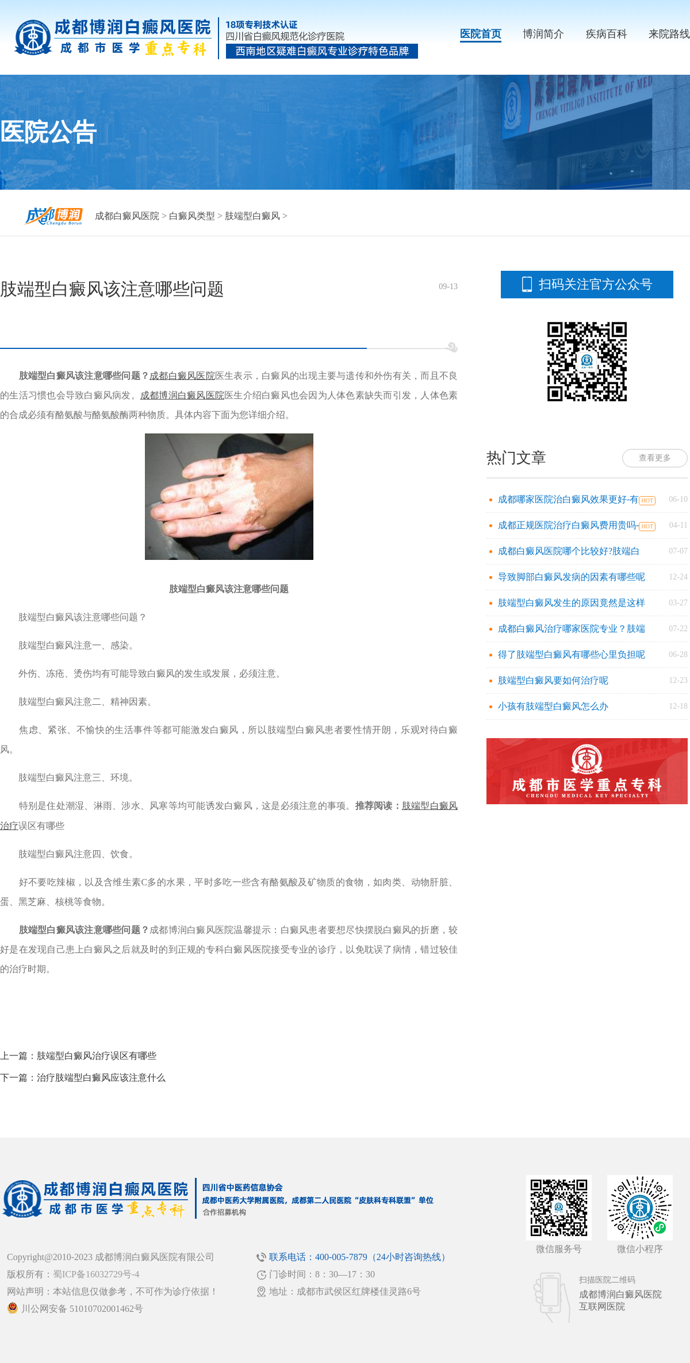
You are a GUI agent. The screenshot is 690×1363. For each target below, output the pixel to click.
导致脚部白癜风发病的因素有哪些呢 (571, 577)
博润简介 (543, 34)
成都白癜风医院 (127, 216)
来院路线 (669, 34)
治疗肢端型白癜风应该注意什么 (101, 1077)
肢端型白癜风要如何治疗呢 (553, 680)
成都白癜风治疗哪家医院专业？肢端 (571, 628)
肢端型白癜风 (252, 216)
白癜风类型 (192, 216)
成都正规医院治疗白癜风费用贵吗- (568, 525)
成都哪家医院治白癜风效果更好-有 (568, 499)
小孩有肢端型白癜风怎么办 (553, 706)
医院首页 (480, 34)
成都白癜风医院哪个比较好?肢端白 (569, 551)
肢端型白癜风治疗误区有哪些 (96, 1056)
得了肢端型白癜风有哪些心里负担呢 (571, 654)
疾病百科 (606, 34)
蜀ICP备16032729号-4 (96, 1274)
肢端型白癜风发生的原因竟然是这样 (571, 603)
